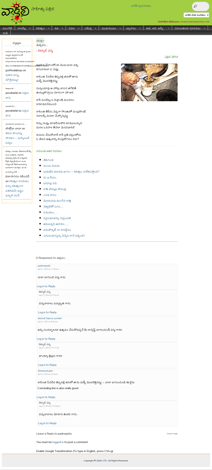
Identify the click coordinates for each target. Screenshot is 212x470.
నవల (73, 27)
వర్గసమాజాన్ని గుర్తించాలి (57, 218)
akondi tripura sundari (50, 318)
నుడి (5, 32)
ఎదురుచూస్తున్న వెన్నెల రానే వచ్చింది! (64, 235)
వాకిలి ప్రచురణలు (141, 5)
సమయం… (50, 212)
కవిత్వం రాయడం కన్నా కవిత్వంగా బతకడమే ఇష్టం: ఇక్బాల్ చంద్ (17, 188)
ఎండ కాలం (49, 195)
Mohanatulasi (45, 370)
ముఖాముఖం (110, 27)
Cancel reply (172, 433)
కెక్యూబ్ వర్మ (45, 50)
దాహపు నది (50, 183)
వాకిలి (104, 460)
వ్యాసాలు (132, 27)
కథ (57, 27)
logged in (58, 442)
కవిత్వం (41, 27)
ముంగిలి (7, 27)
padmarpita (44, 265)
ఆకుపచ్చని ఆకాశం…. (55, 224)
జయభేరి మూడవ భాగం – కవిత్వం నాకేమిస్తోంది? (71, 171)
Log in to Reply (46, 286)
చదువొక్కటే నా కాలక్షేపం (57, 230)
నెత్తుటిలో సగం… (53, 206)
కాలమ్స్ (23, 27)
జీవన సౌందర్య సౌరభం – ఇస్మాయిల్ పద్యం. (17, 137)
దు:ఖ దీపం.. (50, 177)
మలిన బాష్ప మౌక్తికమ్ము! (12, 77)
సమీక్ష (89, 27)
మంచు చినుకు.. (52, 166)
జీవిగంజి (48, 160)
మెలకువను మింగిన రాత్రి (57, 200)
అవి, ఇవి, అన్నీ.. (156, 27)
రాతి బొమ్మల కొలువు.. (55, 189)
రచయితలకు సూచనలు (188, 27)
